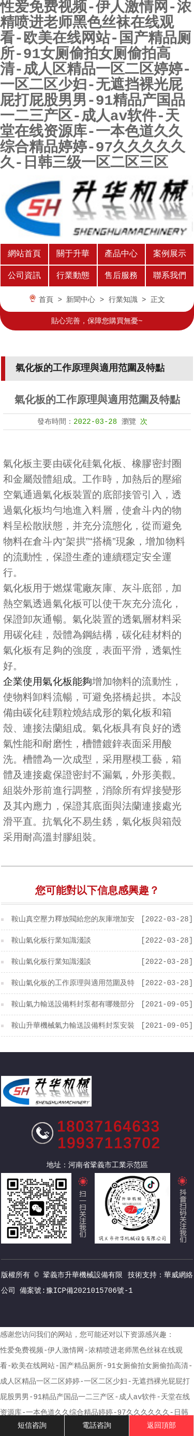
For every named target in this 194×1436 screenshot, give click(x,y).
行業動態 (72, 276)
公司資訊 (24, 276)
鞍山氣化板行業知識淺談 (51, 940)
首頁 (46, 300)
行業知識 (123, 300)
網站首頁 (24, 254)
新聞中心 (80, 300)
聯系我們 (169, 276)
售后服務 (121, 276)
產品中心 (121, 254)
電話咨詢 (96, 1425)
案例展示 (169, 254)
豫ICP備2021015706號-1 (89, 1291)
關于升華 (72, 254)
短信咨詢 (32, 1425)
